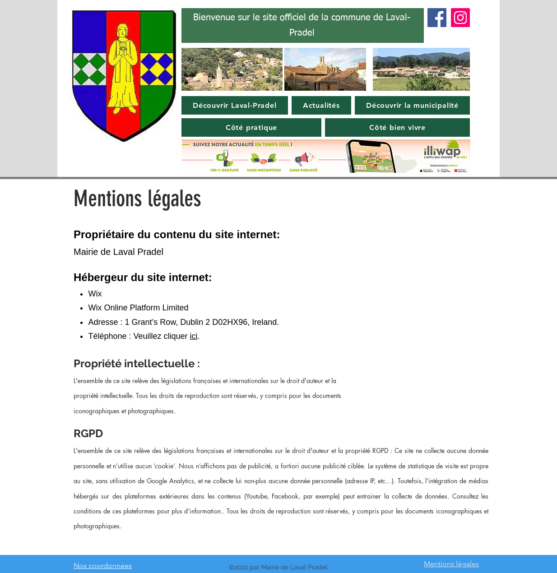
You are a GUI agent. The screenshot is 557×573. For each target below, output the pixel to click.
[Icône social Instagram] (460, 17)
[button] (234, 105)
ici (194, 336)
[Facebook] (436, 17)
